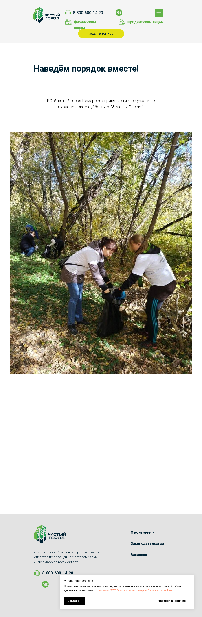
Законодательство (147, 543)
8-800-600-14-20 (88, 12)
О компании (141, 532)
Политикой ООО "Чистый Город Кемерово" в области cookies (134, 590)
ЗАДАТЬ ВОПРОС (101, 33)
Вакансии (139, 555)
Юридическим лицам (145, 22)
